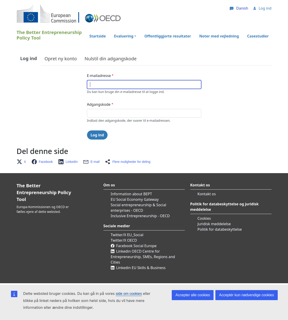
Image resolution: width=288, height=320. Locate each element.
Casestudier (258, 36)
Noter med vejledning (219, 36)
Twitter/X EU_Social (127, 234)
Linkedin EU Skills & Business (141, 267)
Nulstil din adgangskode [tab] (111, 59)
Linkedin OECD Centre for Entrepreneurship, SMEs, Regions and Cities (143, 257)
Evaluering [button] (123, 36)
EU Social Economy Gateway (135, 199)
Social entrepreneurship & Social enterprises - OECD (138, 207)
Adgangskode (99, 104)
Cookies (204, 218)
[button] (23, 161)
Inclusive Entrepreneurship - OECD (140, 215)
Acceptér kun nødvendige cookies (246, 295)
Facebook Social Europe (136, 245)
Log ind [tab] (28, 58)
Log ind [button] (265, 8)
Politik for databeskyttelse (220, 229)
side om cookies (129, 294)
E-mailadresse (99, 75)
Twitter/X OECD (124, 240)
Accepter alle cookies (192, 295)
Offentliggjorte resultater (167, 36)
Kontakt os (207, 193)
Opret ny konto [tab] (61, 59)
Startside (97, 36)
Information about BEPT (131, 193)
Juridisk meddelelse (214, 223)
